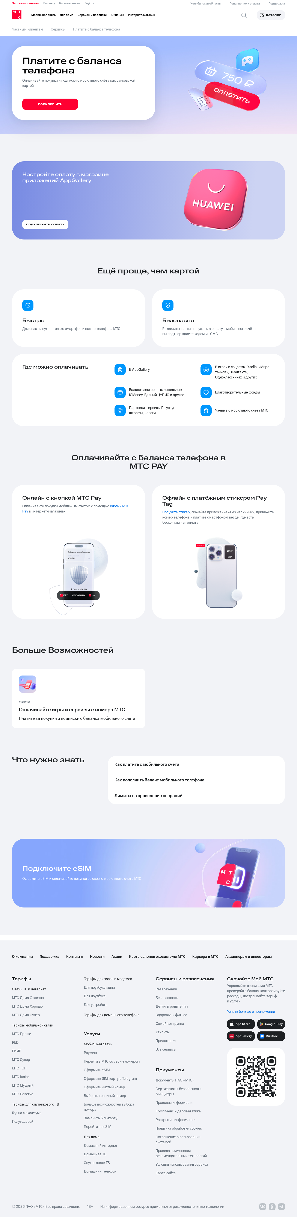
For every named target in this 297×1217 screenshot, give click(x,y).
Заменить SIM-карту (100, 1118)
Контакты (74, 956)
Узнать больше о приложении (251, 1011)
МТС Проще (21, 1034)
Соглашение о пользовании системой (178, 1140)
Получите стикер (176, 512)
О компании (22, 956)
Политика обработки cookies (179, 1128)
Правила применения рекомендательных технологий (181, 1153)
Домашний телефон (100, 1171)
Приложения (166, 1040)
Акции (117, 956)
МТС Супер (21, 1059)
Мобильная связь (98, 1044)
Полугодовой (22, 1121)
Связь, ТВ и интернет (29, 989)
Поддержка (49, 956)
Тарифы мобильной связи (32, 1025)
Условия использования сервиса (182, 1164)
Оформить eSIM (97, 1070)
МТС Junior (20, 1077)
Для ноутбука (95, 996)
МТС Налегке (22, 1094)
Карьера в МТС (205, 956)
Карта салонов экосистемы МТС (157, 956)
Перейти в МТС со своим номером (112, 1061)
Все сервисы (166, 1049)
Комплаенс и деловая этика (178, 1111)
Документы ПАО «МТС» (175, 1080)
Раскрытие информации (175, 1119)
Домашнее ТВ (95, 1154)
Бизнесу (49, 3)
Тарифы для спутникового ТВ (35, 1104)
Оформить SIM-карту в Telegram (110, 1078)
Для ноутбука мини (99, 987)
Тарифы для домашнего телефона (111, 1015)
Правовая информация (174, 1102)
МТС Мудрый (22, 1085)
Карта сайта (166, 1173)
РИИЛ (16, 1051)
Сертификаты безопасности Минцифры (178, 1091)
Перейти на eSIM (97, 1126)
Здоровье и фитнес (171, 1015)
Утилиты (163, 1032)
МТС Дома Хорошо (27, 1006)
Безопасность (167, 997)
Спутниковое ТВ (97, 1162)
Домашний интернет (101, 1145)
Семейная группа (170, 1023)
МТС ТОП (19, 1068)
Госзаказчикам (69, 3)
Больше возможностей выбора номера (109, 1107)
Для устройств (95, 1004)
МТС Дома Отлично (28, 997)
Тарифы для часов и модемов (108, 979)
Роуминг (91, 1052)
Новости (97, 956)
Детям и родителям (172, 1006)
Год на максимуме (27, 1113)
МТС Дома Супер (26, 1015)
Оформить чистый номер (104, 1087)
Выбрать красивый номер (105, 1095)
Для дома (92, 1137)
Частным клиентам (25, 3)
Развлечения (166, 989)
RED (15, 1042)
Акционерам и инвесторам (248, 956)
